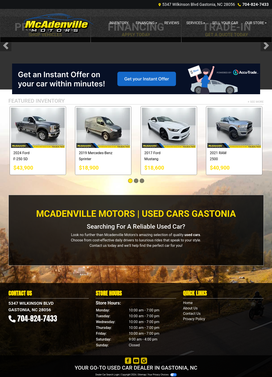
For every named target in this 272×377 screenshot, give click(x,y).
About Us (190, 308)
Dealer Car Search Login (107, 374)
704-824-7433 (255, 4)
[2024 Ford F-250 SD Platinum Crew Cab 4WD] (38, 127)
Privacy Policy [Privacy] (194, 319)
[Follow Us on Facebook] (128, 361)
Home (188, 303)
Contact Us (192, 313)
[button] (5, 45)
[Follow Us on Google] (144, 361)
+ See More (256, 101)
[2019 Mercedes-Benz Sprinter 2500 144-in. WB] (103, 127)
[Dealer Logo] (59, 23)
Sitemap (142, 374)
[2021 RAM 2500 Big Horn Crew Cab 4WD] (234, 127)
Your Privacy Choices (162, 374)
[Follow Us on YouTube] (136, 361)
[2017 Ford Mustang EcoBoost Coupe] (169, 127)
